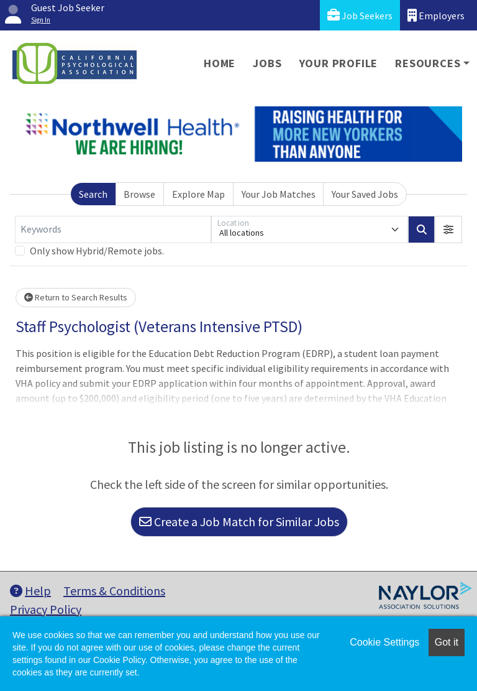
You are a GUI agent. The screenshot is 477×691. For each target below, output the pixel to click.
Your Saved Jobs (365, 194)
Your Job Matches (279, 194)
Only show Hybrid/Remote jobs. (97, 250)
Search (93, 194)
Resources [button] (427, 63)
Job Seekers (360, 15)
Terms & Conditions (114, 590)
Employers (436, 15)
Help (30, 590)
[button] (448, 229)
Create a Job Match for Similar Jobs (239, 521)
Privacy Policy (45, 609)
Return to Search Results (75, 297)
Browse (139, 194)
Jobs (267, 63)
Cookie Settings (384, 642)
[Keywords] (113, 229)
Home (219, 63)
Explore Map (198, 194)
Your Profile (338, 63)
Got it (446, 642)
